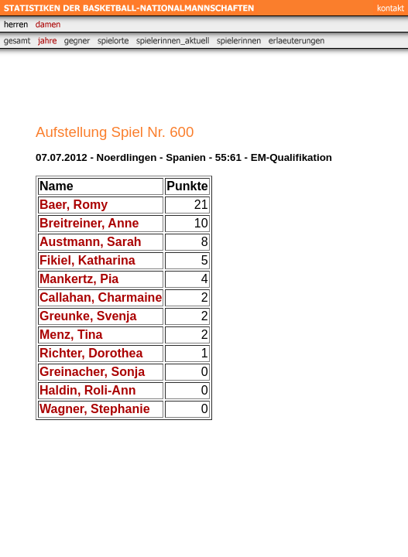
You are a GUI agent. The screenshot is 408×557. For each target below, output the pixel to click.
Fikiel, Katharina (87, 260)
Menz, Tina (71, 334)
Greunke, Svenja (87, 316)
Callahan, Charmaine (100, 297)
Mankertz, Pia (78, 278)
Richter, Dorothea (90, 353)
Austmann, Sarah (90, 241)
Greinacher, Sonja (92, 371)
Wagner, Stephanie (94, 408)
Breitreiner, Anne (89, 223)
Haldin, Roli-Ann (87, 390)
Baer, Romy (73, 204)
